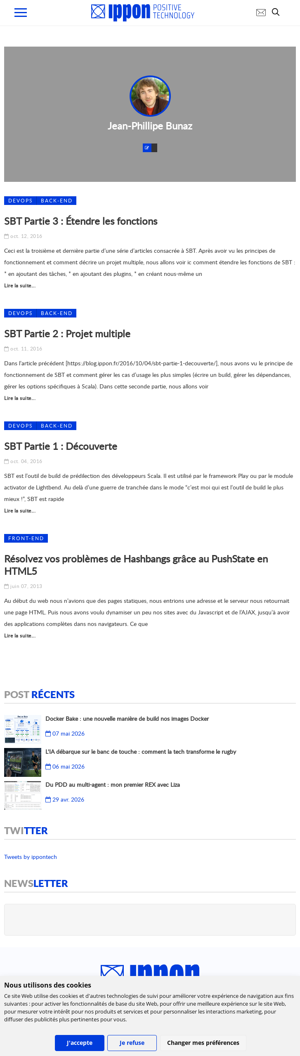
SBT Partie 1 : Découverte (60, 446)
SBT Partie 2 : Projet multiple (67, 333)
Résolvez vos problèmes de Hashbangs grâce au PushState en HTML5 (136, 565)
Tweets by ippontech (30, 857)
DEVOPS (20, 200)
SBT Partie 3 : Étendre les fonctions (80, 221)
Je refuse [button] (132, 1043)
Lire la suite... (19, 285)
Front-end (26, 538)
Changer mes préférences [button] (203, 1043)
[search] (277, 12)
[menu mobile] (20, 12)
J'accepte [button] (79, 1043)
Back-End (57, 200)
